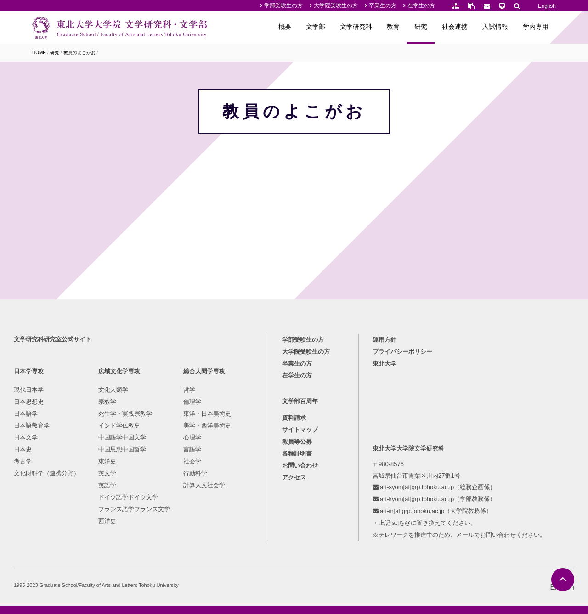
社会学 (192, 461)
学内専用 (535, 26)
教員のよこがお (79, 52)
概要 (284, 26)
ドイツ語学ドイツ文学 (128, 497)
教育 (393, 26)
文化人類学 (113, 389)
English (547, 6)
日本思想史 (29, 401)
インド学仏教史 (119, 425)
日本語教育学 (32, 425)
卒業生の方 (382, 5)
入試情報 (495, 26)
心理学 (192, 437)
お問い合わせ (300, 465)
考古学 (23, 461)
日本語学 (26, 413)
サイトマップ (300, 429)
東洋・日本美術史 (207, 413)
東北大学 (384, 363)
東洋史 (107, 461)
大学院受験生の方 (336, 5)
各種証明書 (297, 453)
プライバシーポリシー (402, 351)
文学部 (315, 26)
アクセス (294, 477)
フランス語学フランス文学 (134, 509)
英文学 (107, 473)
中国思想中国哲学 (122, 449)
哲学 (189, 389)
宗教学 (107, 401)
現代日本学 (29, 389)
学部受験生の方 (283, 5)
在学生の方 (421, 5)
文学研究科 (356, 26)
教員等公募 (297, 441)
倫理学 (192, 401)
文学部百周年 (300, 401)
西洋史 (107, 521)
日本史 (23, 449)
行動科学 (195, 473)
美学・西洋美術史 (207, 425)
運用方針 (384, 339)
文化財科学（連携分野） (46, 473)
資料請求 (294, 417)
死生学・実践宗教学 (125, 413)
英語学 (107, 485)
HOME (39, 52)
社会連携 (455, 26)
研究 (420, 26)
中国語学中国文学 (122, 437)
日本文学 (26, 437)
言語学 (192, 449)
